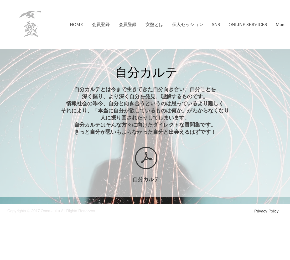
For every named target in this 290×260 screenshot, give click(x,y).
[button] (154, 24)
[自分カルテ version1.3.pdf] (146, 158)
